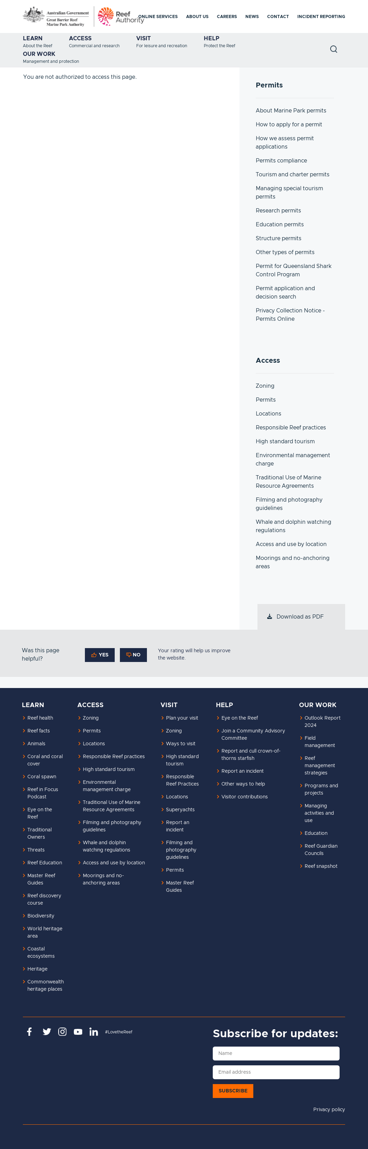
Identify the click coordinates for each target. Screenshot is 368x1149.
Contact (278, 17)
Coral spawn (41, 776)
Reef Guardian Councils (321, 850)
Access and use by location (291, 544)
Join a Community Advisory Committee (253, 735)
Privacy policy (329, 1109)
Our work (39, 54)
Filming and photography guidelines (289, 504)
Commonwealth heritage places (45, 986)
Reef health (40, 718)
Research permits (278, 210)
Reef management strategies (320, 765)
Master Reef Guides (41, 879)
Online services (158, 17)
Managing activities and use (319, 813)
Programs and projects (321, 789)
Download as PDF (295, 617)
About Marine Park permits (291, 111)
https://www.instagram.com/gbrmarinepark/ (62, 1032)
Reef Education (44, 863)
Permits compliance (281, 160)
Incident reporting (321, 17)
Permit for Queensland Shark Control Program (294, 270)
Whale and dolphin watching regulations (293, 526)
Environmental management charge (293, 460)
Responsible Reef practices (291, 427)
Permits (266, 400)
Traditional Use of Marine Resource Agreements (288, 482)
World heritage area (44, 932)
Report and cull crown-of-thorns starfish (251, 755)
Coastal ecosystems (41, 953)
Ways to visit (180, 743)
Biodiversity (40, 916)
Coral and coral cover (45, 760)
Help (211, 38)
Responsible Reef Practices (182, 780)
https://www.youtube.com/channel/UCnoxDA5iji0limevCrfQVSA (78, 1032)
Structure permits (278, 238)
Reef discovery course (44, 900)
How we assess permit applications (285, 143)
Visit (143, 38)
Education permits (280, 224)
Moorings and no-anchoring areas (293, 562)
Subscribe (233, 1091)
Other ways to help (243, 784)
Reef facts (38, 731)
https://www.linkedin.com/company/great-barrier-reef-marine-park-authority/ (93, 1032)
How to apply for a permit (289, 124)
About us (197, 17)
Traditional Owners (39, 834)
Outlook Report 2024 (323, 722)
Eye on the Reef (39, 813)
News (252, 17)
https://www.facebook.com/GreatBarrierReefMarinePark (31, 1032)
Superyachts (180, 809)
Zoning (265, 386)
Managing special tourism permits (289, 193)
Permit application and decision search (285, 293)
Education (316, 833)
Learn (33, 38)
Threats (36, 850)
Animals (36, 743)
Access (80, 38)
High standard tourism (285, 441)
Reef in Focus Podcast (42, 793)
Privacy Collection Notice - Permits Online (290, 315)
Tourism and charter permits (293, 174)
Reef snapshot (321, 866)
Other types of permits (285, 252)
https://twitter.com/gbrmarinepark (47, 1032)
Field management (320, 742)
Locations (268, 414)
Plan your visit (182, 718)
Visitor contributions (244, 797)
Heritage (37, 969)
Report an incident (177, 826)
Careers (227, 17)
